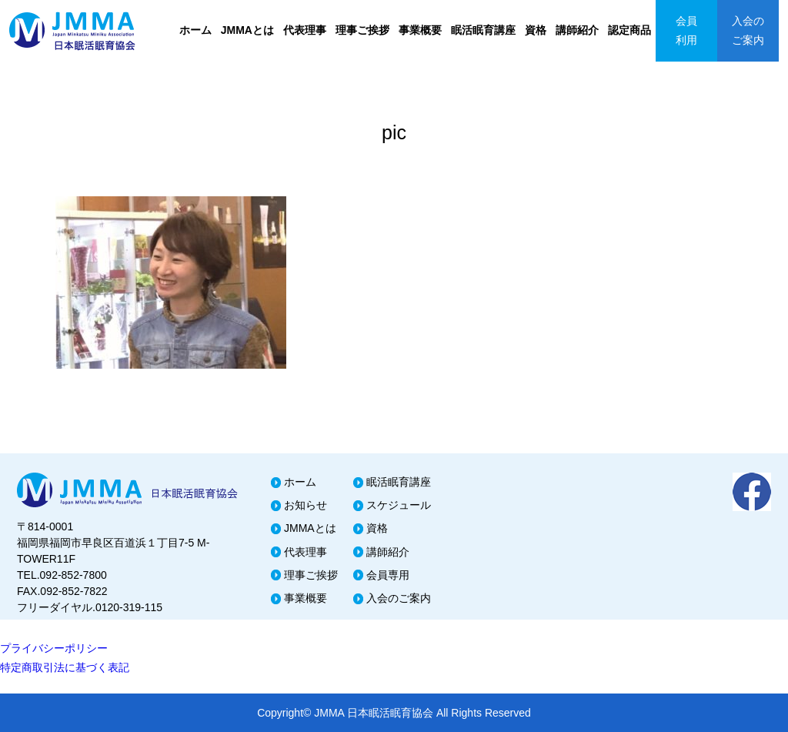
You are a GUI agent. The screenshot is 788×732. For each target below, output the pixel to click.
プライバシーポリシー (54, 648)
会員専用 (387, 575)
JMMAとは (247, 30)
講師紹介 (577, 30)
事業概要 (420, 30)
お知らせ (305, 505)
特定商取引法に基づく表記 (64, 667)
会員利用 (686, 30)
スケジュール (398, 505)
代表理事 (304, 30)
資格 (535, 30)
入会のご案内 (748, 30)
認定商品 (629, 30)
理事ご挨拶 (362, 30)
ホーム (195, 30)
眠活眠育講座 (483, 30)
